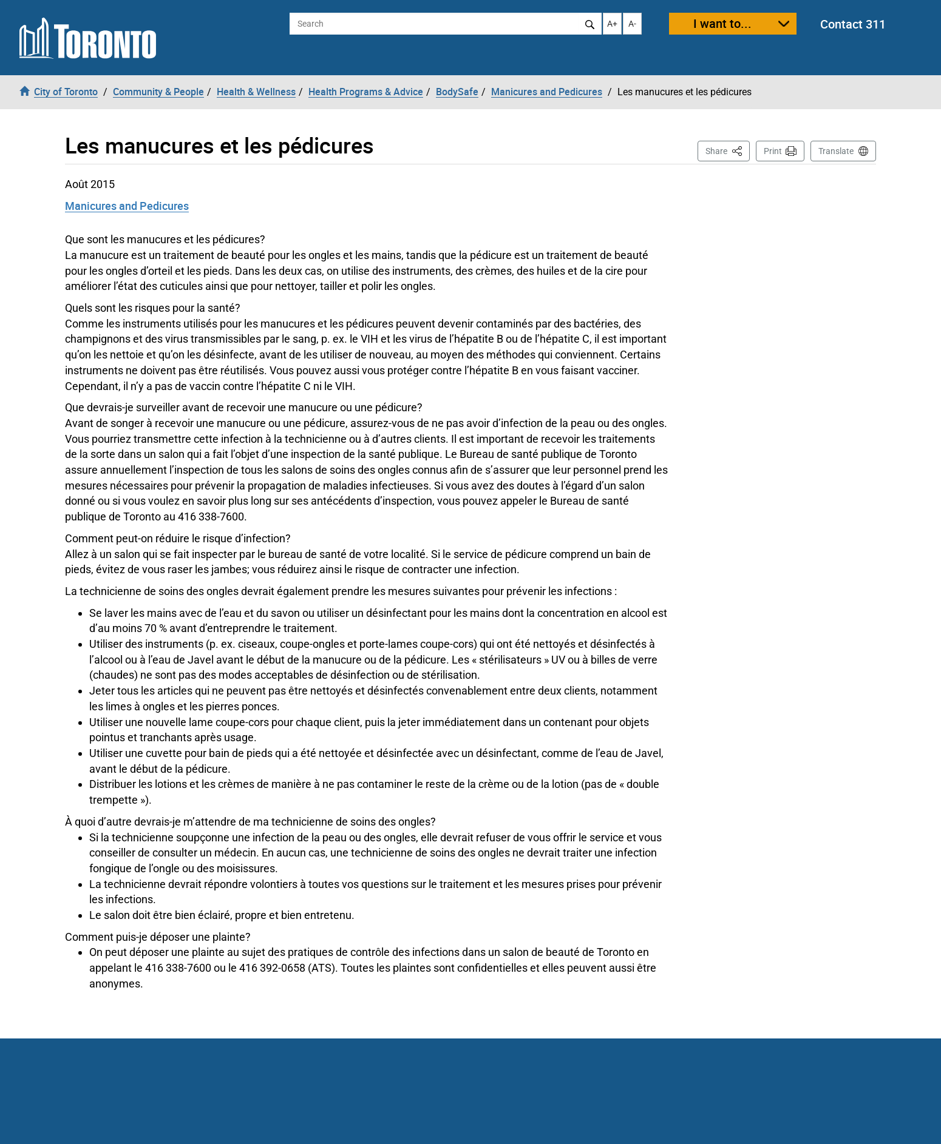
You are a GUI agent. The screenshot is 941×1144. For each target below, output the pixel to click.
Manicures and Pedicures (127, 205)
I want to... (722, 23)
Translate (836, 151)
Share (727, 150)
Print (773, 151)
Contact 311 (853, 24)
